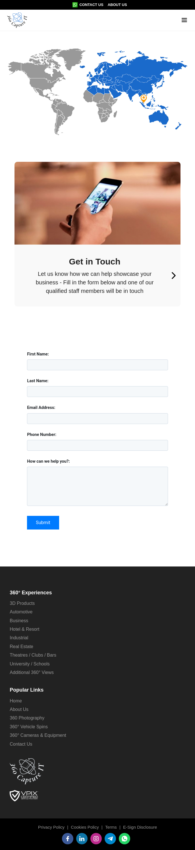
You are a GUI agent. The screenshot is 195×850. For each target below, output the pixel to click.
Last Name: (37, 380)
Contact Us (91, 5)
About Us (117, 5)
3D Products (22, 603)
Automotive (21, 611)
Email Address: (41, 407)
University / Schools (30, 663)
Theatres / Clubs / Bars (33, 655)
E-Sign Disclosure (140, 827)
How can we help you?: (48, 461)
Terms (111, 827)
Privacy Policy (51, 827)
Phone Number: (41, 434)
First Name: (38, 354)
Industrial (19, 637)
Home (16, 700)
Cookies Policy (85, 827)
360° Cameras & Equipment (38, 735)
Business (19, 620)
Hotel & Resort (24, 629)
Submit (43, 522)
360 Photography (27, 717)
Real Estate (21, 646)
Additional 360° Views (32, 672)
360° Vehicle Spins (29, 726)
